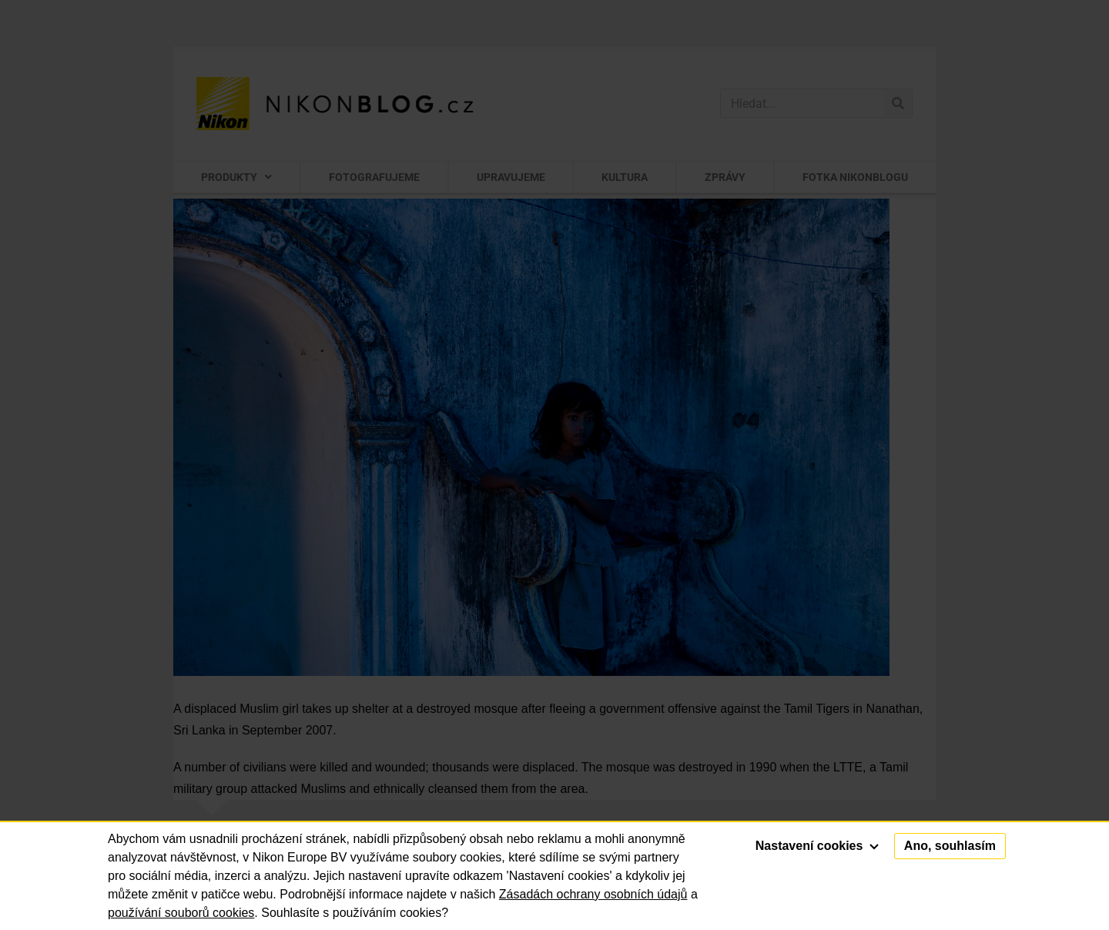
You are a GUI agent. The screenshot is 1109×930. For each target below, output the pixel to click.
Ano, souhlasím (950, 845)
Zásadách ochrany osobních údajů (593, 894)
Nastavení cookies (817, 845)
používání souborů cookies (181, 912)
